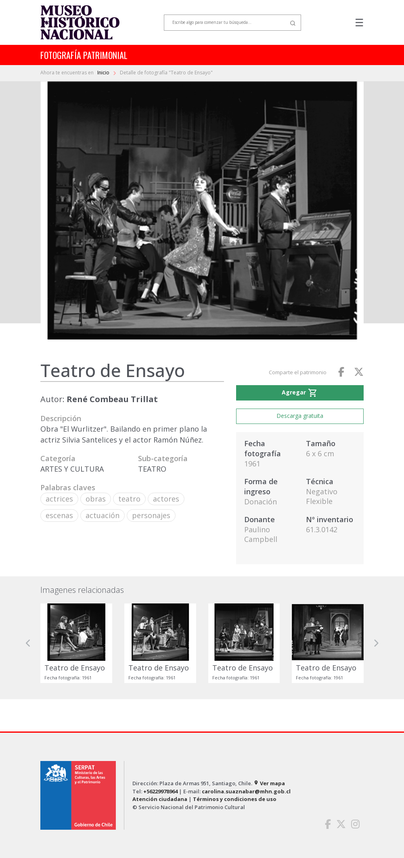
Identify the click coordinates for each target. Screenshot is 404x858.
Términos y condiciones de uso (234, 799)
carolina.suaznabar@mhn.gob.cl (246, 791)
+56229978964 (160, 791)
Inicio (104, 72)
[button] (28, 643)
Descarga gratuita (299, 416)
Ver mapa (269, 783)
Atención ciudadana (159, 799)
